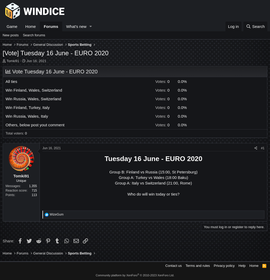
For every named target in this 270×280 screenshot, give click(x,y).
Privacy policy (224, 266)
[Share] (256, 148)
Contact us (173, 266)
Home (30, 26)
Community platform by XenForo (135, 275)
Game (12, 26)
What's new (76, 26)
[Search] (255, 26)
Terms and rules (198, 266)
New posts (11, 35)
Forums (51, 26)
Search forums (34, 35)
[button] (90, 26)
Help (242, 266)
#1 (262, 148)
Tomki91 (13, 61)
